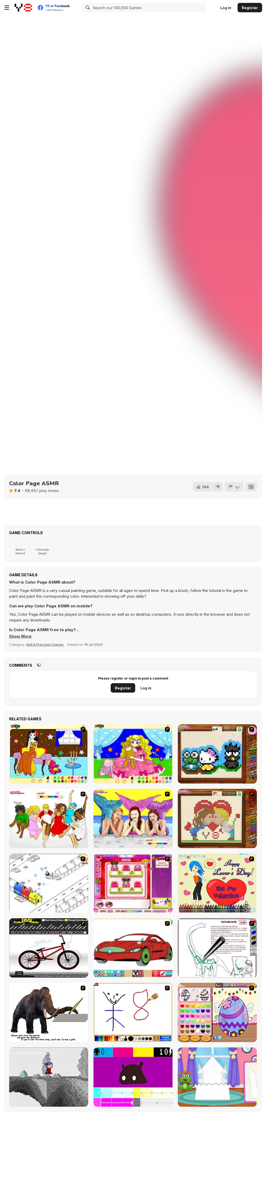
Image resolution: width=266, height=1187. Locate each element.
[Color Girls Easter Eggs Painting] (217, 1012)
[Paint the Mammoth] (48, 1012)
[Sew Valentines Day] (217, 818)
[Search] (87, 7)
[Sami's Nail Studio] (133, 883)
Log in (225, 7)
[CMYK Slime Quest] (133, 1077)
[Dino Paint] (217, 948)
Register (250, 7)
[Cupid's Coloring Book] (217, 883)
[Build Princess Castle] (217, 1077)
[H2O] (133, 818)
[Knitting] (217, 754)
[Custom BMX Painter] (48, 948)
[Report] (234, 487)
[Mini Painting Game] (133, 1012)
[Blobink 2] (48, 883)
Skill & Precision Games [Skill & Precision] (45, 644)
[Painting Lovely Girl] (48, 754)
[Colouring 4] (133, 754)
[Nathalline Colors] (48, 1077)
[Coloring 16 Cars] (133, 948)
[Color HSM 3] (48, 818)
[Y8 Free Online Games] (23, 8)
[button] (20, 636)
